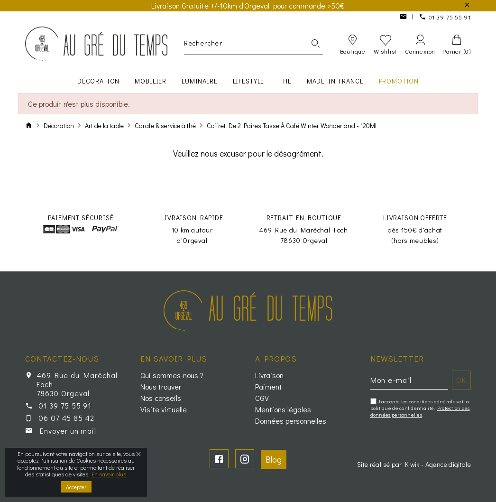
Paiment (268, 386)
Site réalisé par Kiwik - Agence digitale (414, 464)
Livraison (269, 375)
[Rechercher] (253, 43)
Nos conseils (160, 398)
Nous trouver (160, 386)
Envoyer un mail (68, 431)
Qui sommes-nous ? (171, 375)
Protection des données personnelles (420, 411)
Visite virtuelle (163, 409)
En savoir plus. (109, 474)
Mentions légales (283, 409)
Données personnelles (290, 421)
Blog (274, 459)
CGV (262, 398)
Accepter (76, 487)
